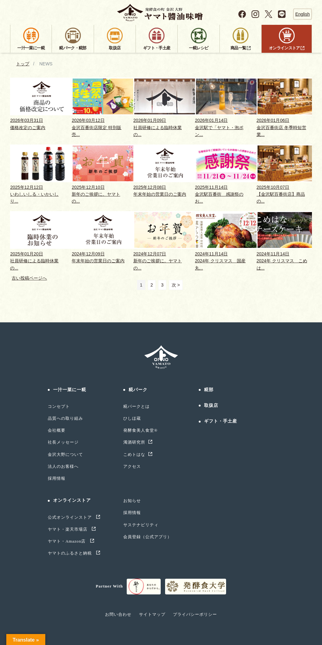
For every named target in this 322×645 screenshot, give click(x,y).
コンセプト (59, 406)
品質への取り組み (65, 418)
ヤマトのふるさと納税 (70, 553)
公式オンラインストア (70, 517)
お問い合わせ (118, 614)
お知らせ (132, 500)
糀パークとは (136, 406)
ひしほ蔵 (132, 418)
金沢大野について (65, 454)
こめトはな (134, 454)
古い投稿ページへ (29, 278)
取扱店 (211, 405)
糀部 (209, 389)
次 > (176, 284)
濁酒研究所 (134, 442)
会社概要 (56, 430)
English (302, 13)
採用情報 (56, 478)
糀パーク (138, 389)
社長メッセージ (63, 442)
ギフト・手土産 (220, 421)
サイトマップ (152, 614)
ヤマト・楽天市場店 (68, 529)
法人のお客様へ (63, 466)
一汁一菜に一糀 (69, 389)
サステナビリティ (140, 524)
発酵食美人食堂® (140, 430)
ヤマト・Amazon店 (67, 541)
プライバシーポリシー (195, 614)
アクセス (132, 466)
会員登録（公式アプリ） (147, 536)
